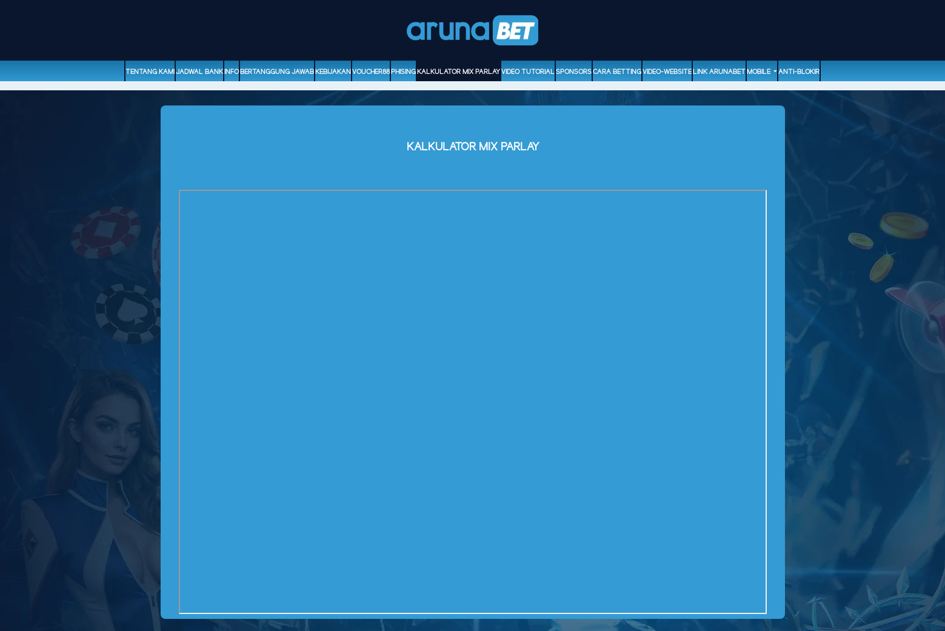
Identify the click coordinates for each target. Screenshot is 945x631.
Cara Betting (617, 72)
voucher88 (371, 72)
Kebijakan (333, 72)
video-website (667, 72)
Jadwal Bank (199, 72)
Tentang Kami (150, 72)
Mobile (759, 72)
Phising (403, 72)
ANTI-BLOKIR (799, 72)
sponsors (574, 72)
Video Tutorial (528, 72)
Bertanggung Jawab (277, 72)
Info (231, 72)
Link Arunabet (719, 72)
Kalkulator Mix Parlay (458, 72)
